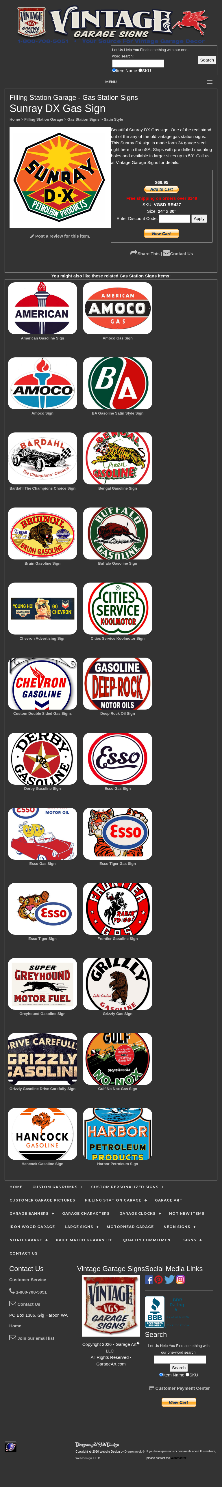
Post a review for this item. (60, 236)
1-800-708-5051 (28, 1292)
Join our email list (31, 1338)
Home (15, 1325)
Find (143, 50)
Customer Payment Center (179, 1388)
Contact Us (178, 253)
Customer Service (27, 1279)
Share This (145, 253)
